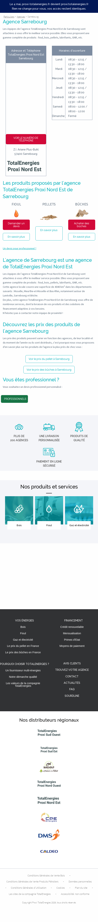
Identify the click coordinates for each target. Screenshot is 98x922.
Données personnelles (80, 881)
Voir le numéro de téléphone (25, 139)
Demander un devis (16, 224)
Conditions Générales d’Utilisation (28, 887)
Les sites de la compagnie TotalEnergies (30, 894)
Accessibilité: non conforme (75, 894)
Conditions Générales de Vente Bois (46, 875)
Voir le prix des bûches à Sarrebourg (49, 369)
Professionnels (15, 399)
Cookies (60, 887)
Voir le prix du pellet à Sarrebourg (49, 359)
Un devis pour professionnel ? (19, 248)
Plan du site (81, 887)
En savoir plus (16, 236)
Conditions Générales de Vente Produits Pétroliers (32, 881)
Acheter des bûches (81, 224)
